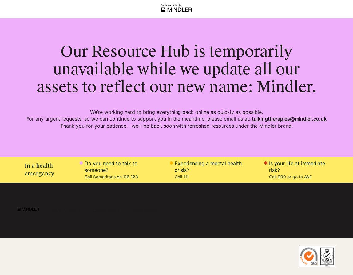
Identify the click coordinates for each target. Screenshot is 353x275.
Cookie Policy (106, 210)
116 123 (130, 176)
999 (282, 176)
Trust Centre (144, 210)
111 (186, 176)
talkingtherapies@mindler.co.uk (289, 119)
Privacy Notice (66, 210)
